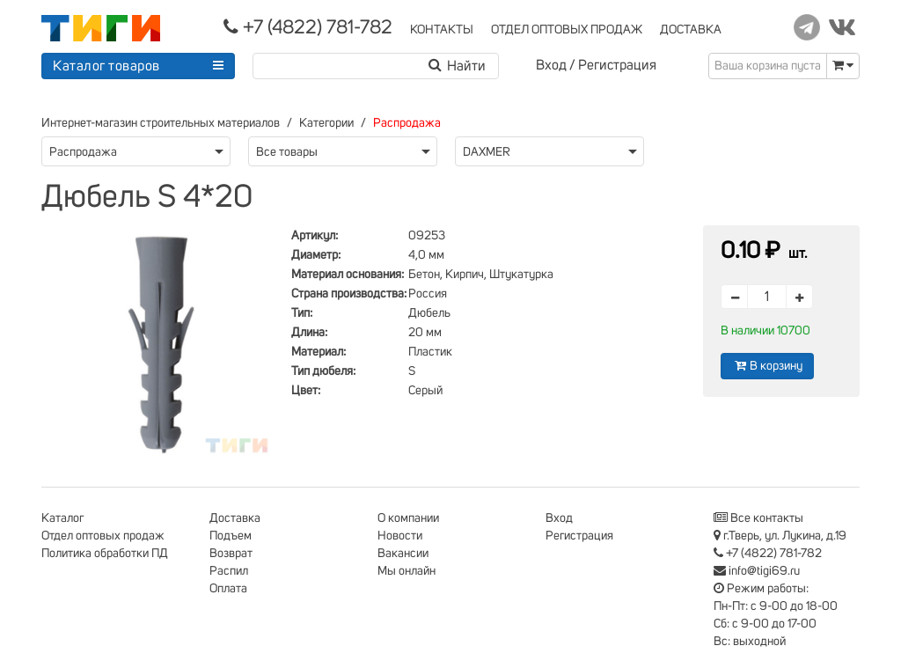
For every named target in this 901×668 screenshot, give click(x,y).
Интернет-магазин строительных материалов (160, 123)
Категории (326, 123)
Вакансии (403, 553)
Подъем (230, 536)
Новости (399, 536)
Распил (228, 571)
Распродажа (407, 123)
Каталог (62, 518)
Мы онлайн (406, 571)
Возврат (231, 553)
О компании (408, 518)
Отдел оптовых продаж (103, 536)
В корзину (767, 365)
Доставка (234, 518)
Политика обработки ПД (104, 553)
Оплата (228, 589)
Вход (551, 65)
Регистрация (617, 65)
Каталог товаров (106, 66)
